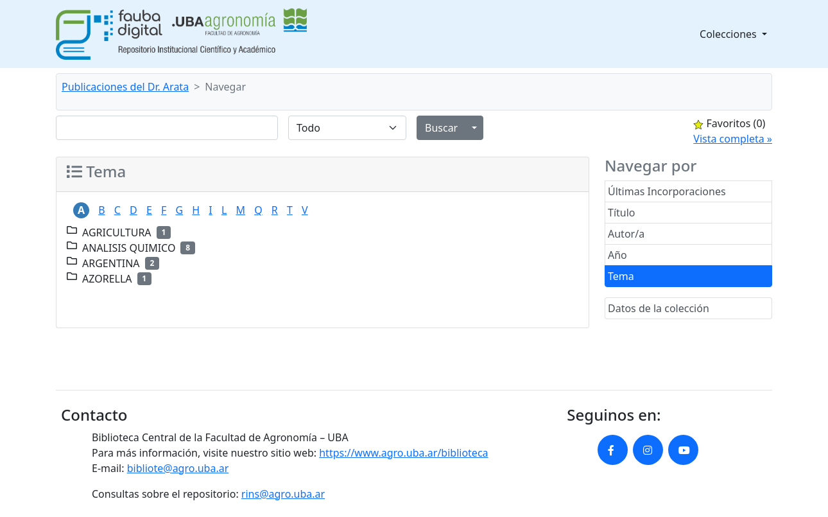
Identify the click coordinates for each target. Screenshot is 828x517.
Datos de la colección (658, 308)
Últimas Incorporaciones (667, 191)
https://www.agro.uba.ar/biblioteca (403, 453)
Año (617, 255)
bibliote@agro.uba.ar (178, 468)
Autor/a (626, 234)
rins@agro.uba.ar (283, 494)
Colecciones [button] (729, 34)
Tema (621, 276)
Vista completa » (732, 139)
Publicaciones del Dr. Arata (125, 87)
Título (621, 213)
